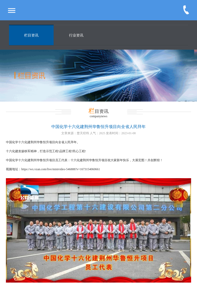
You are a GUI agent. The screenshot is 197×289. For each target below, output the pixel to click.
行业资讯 (76, 35)
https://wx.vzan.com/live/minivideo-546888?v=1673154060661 (60, 169)
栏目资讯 (31, 35)
